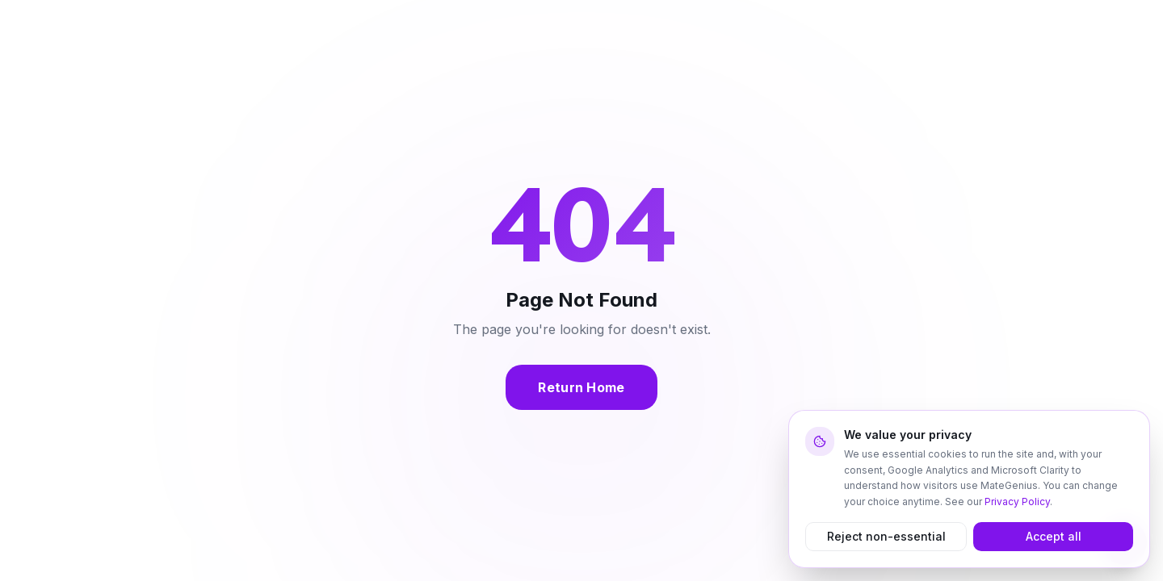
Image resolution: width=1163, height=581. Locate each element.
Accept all (1053, 536)
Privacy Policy (1017, 501)
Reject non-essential (886, 536)
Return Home (581, 387)
